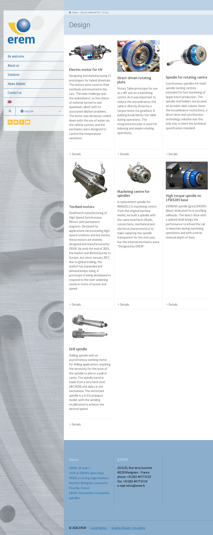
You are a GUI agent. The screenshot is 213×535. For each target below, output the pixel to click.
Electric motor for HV (85, 69)
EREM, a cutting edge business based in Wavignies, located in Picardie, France (89, 483)
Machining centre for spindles (133, 193)
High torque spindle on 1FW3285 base (183, 197)
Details (76, 154)
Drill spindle (78, 349)
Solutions (14, 75)
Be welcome (16, 56)
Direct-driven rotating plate (134, 79)
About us (13, 66)
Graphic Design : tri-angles (128, 528)
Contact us (15, 93)
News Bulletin (16, 84)
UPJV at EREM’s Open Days (86, 473)
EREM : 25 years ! (79, 468)
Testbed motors (81, 206)
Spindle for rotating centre (186, 77)
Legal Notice (98, 528)
